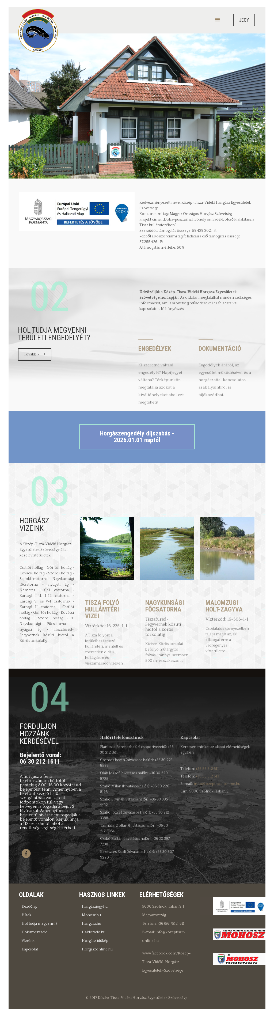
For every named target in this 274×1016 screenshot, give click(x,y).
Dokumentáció (35, 932)
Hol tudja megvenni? (39, 924)
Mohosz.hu (91, 915)
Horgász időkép (95, 941)
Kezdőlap (29, 906)
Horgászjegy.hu (95, 906)
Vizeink (28, 941)
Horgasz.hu (91, 924)
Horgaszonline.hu (97, 949)
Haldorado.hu (93, 932)
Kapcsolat (30, 949)
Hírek (26, 915)
